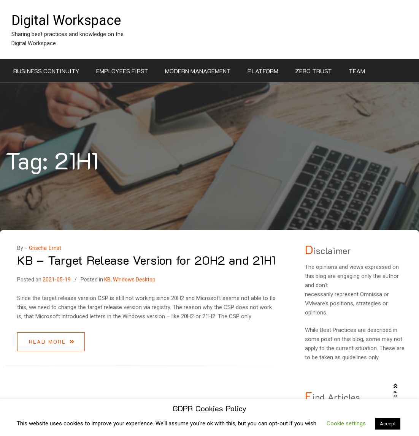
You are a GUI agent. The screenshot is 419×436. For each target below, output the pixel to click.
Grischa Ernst (45, 248)
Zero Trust (313, 71)
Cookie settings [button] (346, 423)
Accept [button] (388, 424)
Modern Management (198, 71)
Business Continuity (46, 71)
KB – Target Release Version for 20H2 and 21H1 (146, 260)
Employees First (122, 71)
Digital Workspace (66, 20)
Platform (263, 71)
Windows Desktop (134, 279)
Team (357, 71)
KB (107, 279)
